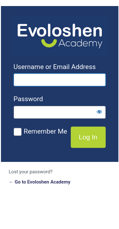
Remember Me (45, 131)
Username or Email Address (55, 67)
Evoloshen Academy (59, 36)
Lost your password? (31, 172)
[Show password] (99, 111)
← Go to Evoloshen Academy (39, 182)
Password (28, 99)
